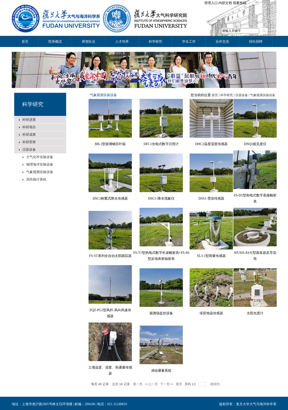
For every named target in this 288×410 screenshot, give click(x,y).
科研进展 (29, 119)
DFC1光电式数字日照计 (161, 144)
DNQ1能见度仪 (255, 144)
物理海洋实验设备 (39, 164)
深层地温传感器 (211, 313)
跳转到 (215, 384)
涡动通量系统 (161, 370)
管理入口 (211, 3)
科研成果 (29, 134)
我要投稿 (239, 3)
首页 (215, 95)
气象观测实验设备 (39, 172)
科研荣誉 (29, 142)
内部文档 (225, 3)
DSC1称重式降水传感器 (110, 198)
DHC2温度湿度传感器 (211, 144)
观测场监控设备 (161, 313)
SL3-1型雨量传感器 (211, 256)
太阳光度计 (255, 313)
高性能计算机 (36, 179)
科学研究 (32, 104)
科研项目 (29, 127)
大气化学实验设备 (39, 157)
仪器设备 (29, 149)
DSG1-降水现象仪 (161, 198)
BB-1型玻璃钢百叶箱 (110, 144)
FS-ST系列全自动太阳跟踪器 (110, 256)
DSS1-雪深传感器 (211, 198)
